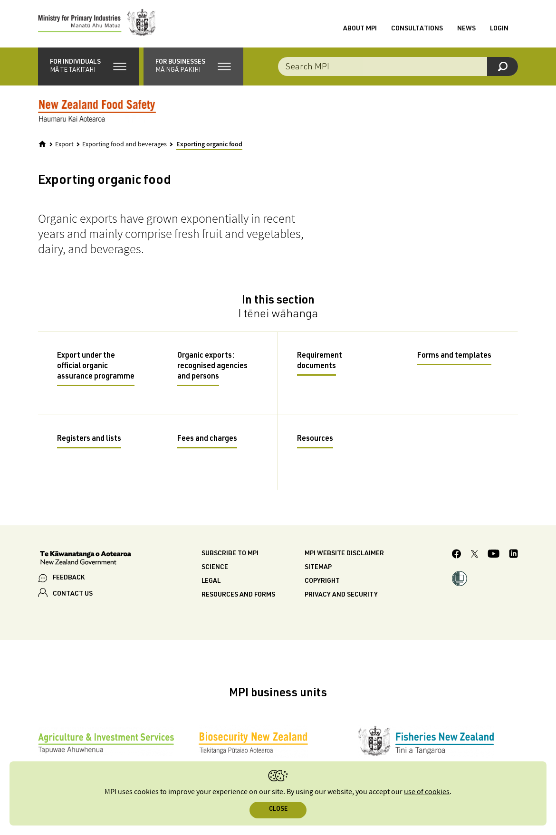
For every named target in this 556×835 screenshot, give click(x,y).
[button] (88, 66)
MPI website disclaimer (344, 553)
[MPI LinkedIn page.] (513, 555)
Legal (210, 581)
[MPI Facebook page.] (456, 555)
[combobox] (398, 66)
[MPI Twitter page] (474, 555)
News (466, 29)
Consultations (417, 29)
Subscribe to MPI (230, 553)
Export (64, 144)
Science (214, 567)
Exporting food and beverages (124, 144)
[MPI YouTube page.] (493, 555)
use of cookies (427, 792)
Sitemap (318, 567)
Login (499, 29)
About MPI (360, 29)
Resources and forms (238, 595)
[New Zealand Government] (85, 559)
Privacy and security (341, 595)
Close (278, 810)
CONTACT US (73, 594)
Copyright (322, 581)
